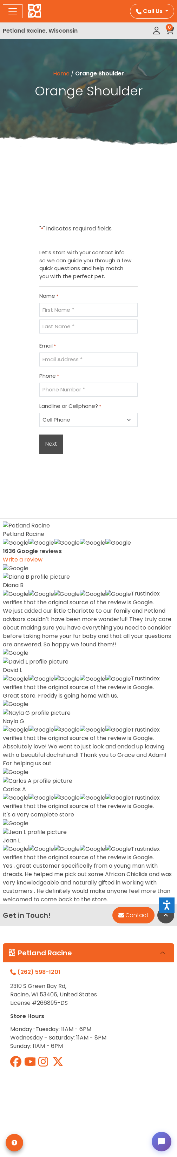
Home (61, 73)
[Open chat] (161, 1141)
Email (47, 346)
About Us (16, 923)
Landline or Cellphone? (70, 406)
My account (20, 1021)
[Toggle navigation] (12, 11)
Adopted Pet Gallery (32, 934)
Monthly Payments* (31, 911)
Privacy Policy (23, 967)
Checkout (17, 1054)
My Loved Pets (23, 1032)
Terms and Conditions (35, 979)
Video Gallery (22, 956)
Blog (9, 990)
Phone (49, 376)
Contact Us (19, 945)
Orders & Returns (27, 1043)
